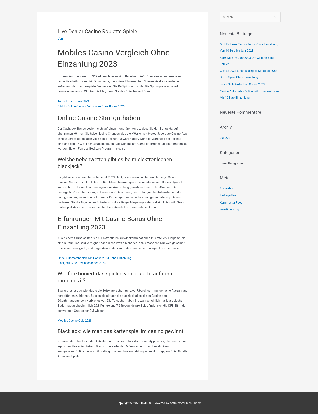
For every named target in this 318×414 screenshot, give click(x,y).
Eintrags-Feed (229, 193)
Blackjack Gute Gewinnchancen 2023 (82, 263)
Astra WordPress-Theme (185, 403)
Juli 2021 (226, 136)
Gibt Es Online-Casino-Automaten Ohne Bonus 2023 (92, 106)
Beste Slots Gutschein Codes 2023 (243, 83)
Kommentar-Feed (231, 200)
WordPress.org (230, 207)
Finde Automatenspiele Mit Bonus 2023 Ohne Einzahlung (96, 258)
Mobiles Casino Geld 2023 (75, 320)
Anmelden (227, 187)
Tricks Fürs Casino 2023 (74, 101)
